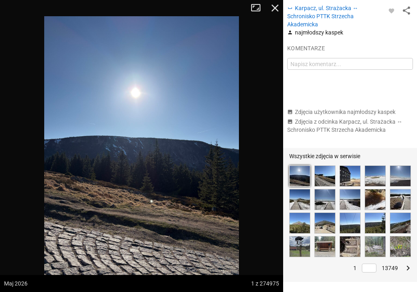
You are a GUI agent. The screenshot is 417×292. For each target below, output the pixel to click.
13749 (390, 268)
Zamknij (275, 8)
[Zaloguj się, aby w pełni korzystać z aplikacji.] (391, 10)
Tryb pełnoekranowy (259, 8)
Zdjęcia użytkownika (341, 112)
